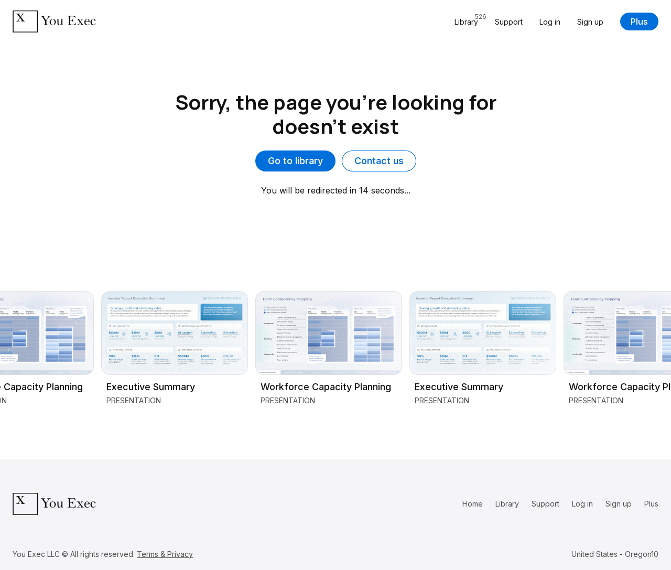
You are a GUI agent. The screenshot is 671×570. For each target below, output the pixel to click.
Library (507, 503)
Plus (639, 21)
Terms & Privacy (165, 554)
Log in (549, 21)
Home (472, 503)
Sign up (590, 21)
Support (509, 21)
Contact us (379, 160)
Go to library (295, 160)
